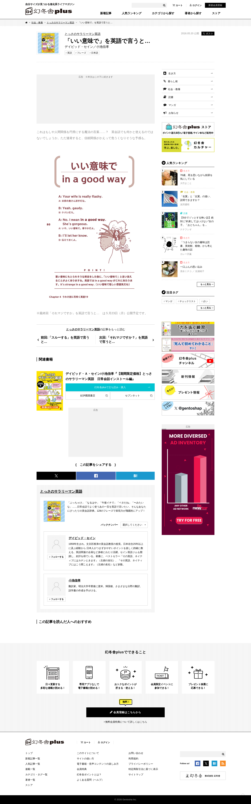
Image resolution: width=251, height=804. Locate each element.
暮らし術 (173, 81)
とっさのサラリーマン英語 (60, 22)
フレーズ (81, 52)
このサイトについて (88, 753)
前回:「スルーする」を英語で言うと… (65, 340)
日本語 (94, 52)
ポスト (208, 33)
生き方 (172, 73)
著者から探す (193, 13)
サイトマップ (135, 774)
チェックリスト (188, 301)
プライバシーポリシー (140, 763)
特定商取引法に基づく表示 (143, 769)
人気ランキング (131, 13)
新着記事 (105, 13)
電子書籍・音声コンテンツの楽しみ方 (98, 763)
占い (205, 301)
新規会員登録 (215, 5)
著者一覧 (30, 779)
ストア (216, 13)
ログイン (196, 5)
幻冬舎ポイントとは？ (89, 774)
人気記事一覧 (32, 763)
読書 (170, 97)
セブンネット (132, 395)
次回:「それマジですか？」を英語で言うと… (123, 340)
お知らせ (173, 113)
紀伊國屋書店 (87, 395)
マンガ (172, 105)
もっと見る (205, 284)
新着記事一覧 (32, 758)
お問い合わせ (135, 753)
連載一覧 (30, 769)
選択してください (132, 524)
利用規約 (133, 758)
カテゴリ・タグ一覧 (36, 774)
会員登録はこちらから (125, 712)
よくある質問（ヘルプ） (90, 779)
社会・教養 (37, 22)
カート (177, 5)
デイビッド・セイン (82, 538)
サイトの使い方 (85, 758)
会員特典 (82, 769)
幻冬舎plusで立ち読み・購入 (110, 387)
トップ (29, 753)
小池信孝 (75, 580)
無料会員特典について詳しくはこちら (126, 721)
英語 (69, 52)
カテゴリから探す (163, 13)
